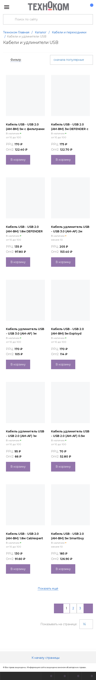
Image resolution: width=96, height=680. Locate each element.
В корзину (18, 160)
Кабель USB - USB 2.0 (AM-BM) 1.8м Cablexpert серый (24, 538)
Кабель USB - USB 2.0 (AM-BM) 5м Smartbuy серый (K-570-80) (67, 538)
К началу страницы (48, 658)
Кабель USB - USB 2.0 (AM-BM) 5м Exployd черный (67, 333)
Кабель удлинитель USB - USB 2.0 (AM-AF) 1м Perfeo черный (25, 436)
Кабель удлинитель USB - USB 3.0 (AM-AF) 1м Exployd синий (25, 333)
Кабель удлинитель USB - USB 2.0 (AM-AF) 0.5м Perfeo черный (70, 436)
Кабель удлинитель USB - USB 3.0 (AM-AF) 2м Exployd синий (70, 231)
